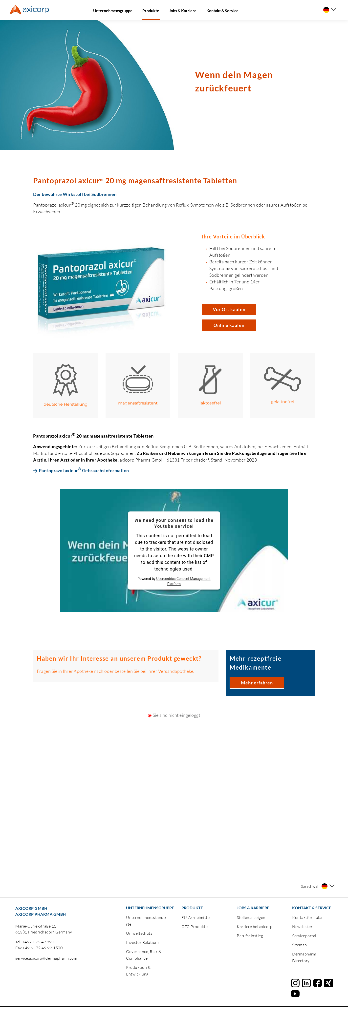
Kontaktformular (307, 917)
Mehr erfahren (257, 682)
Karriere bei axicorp (254, 926)
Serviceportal (304, 935)
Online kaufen (229, 325)
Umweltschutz (139, 933)
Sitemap (299, 944)
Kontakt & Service (222, 10)
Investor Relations (142, 942)
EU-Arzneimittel (196, 917)
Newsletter (302, 926)
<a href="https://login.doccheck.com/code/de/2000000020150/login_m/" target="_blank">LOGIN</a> (174, 761)
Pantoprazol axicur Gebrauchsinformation (84, 470)
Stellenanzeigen (251, 917)
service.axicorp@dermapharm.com (46, 958)
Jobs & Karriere (182, 10)
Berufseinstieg (250, 935)
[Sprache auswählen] (329, 10)
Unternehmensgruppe (112, 10)
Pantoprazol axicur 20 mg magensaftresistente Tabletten (135, 180)
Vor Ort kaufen (229, 309)
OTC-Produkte (194, 926)
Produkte (150, 10)
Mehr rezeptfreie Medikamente (256, 663)
